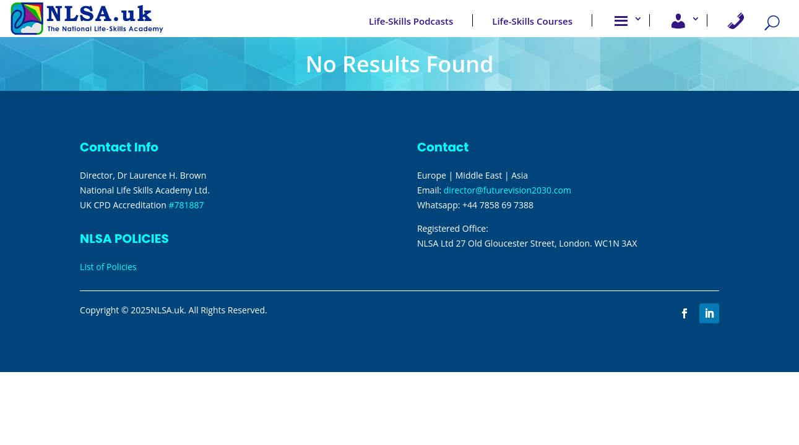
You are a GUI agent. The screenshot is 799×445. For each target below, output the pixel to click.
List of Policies (108, 267)
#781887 (186, 205)
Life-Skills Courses (532, 21)
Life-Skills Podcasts (411, 21)
